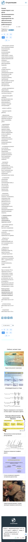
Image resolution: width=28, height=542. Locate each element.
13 (10, 37)
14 (6, 40)
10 (10, 34)
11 (3, 37)
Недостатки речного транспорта (13, 368)
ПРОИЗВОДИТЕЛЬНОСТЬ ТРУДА (13, 388)
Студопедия (8, 3)
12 (6, 37)
